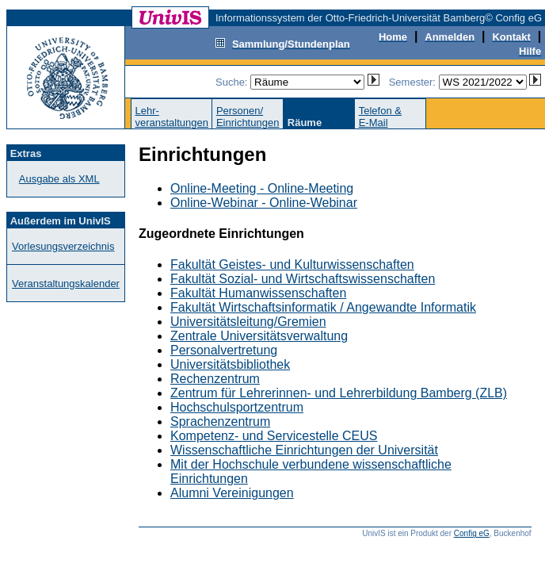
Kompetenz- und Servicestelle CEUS (273, 436)
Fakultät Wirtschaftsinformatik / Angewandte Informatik (323, 307)
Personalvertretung (223, 350)
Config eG (472, 533)
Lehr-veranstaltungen (171, 116)
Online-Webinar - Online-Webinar (263, 202)
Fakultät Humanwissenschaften (258, 293)
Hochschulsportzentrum (236, 407)
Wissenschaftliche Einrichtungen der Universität (304, 450)
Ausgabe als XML (59, 179)
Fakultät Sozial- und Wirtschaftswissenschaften (302, 279)
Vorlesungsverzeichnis (63, 246)
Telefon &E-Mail (380, 116)
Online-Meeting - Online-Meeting (261, 188)
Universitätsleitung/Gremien (248, 321)
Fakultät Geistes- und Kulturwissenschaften (292, 264)
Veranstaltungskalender (66, 283)
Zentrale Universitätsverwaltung (259, 336)
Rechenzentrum (215, 378)
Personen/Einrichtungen (248, 116)
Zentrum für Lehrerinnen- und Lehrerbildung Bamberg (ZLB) (338, 393)
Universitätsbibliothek (230, 364)
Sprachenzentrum (220, 421)
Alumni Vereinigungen (232, 493)
